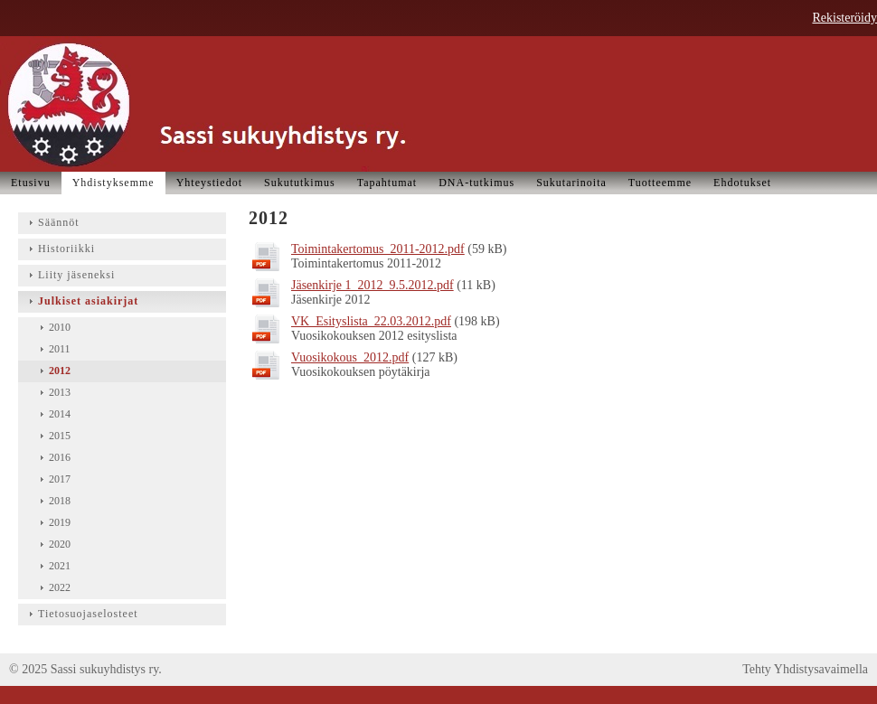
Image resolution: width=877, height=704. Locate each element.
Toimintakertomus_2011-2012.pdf (378, 249)
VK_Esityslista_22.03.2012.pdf (371, 321)
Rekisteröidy (844, 17)
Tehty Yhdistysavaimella (805, 669)
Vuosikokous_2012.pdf (350, 357)
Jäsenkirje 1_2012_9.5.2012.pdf (372, 285)
